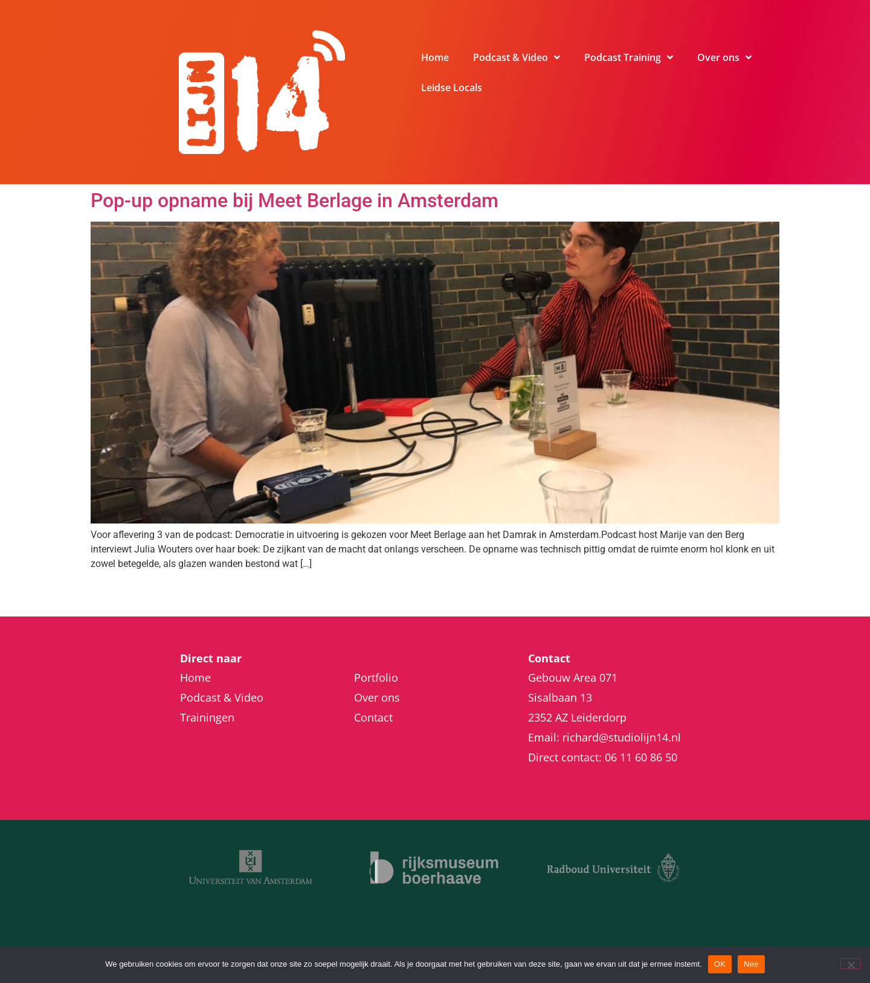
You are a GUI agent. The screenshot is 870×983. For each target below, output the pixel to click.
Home (435, 57)
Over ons (724, 57)
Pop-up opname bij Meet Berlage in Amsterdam (294, 200)
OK (720, 964)
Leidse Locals (451, 87)
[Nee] (850, 963)
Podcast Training (628, 57)
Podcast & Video (516, 57)
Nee (751, 964)
